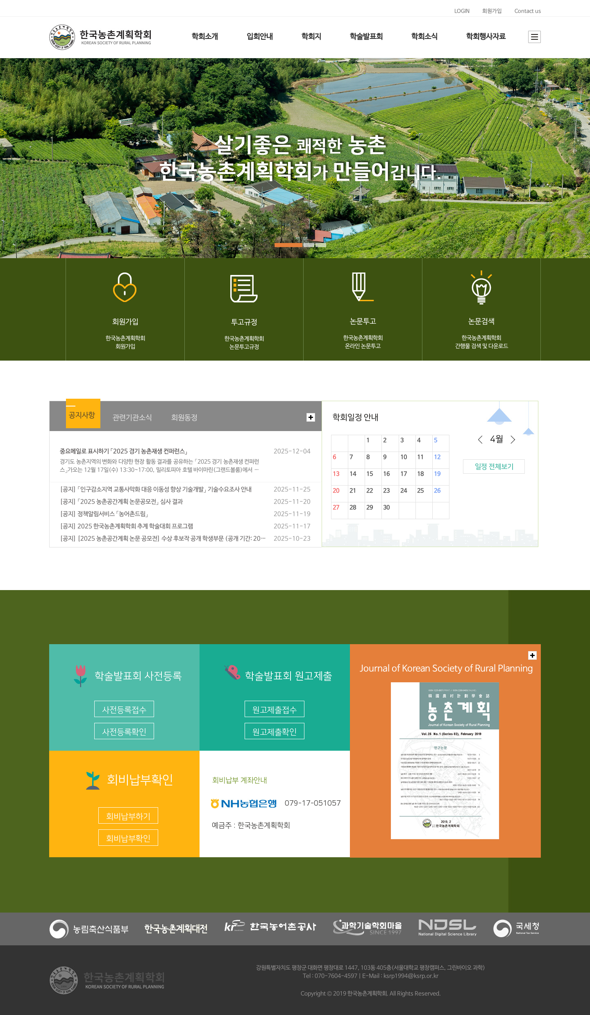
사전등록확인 (124, 732)
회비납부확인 (128, 838)
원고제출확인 (274, 732)
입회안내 (260, 37)
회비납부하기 (128, 816)
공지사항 (82, 415)
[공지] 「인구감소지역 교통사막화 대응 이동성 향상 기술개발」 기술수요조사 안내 (156, 489)
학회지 (311, 37)
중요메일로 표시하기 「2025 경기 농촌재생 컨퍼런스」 (124, 451)
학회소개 (205, 37)
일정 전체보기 (494, 466)
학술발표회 (366, 37)
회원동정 (184, 418)
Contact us (528, 11)
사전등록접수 (124, 710)
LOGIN (462, 11)
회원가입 (492, 11)
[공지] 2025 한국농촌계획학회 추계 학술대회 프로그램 (126, 526)
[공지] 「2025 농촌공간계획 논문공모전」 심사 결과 (121, 502)
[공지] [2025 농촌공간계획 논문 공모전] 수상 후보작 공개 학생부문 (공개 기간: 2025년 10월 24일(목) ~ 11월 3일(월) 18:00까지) (163, 539)
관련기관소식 (132, 418)
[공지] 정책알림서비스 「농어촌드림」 (104, 514)
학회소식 (424, 37)
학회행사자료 (486, 37)
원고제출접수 (274, 710)
